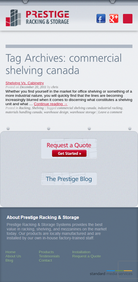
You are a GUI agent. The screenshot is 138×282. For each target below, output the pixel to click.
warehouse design (56, 112)
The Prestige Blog (69, 184)
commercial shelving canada (76, 108)
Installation (81, 252)
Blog (9, 260)
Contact (45, 260)
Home (11, 252)
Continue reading (51, 104)
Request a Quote (69, 153)
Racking (24, 108)
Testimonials (49, 256)
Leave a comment (110, 112)
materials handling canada (24, 112)
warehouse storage (83, 112)
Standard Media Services (111, 272)
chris (54, 87)
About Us (13, 256)
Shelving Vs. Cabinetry (25, 83)
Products (46, 252)
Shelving (38, 108)
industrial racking (110, 108)
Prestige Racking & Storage (37, 19)
